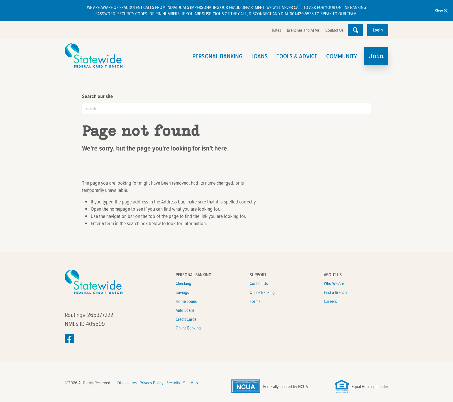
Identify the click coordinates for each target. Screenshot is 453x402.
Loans (259, 55)
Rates (276, 30)
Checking (183, 283)
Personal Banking (217, 55)
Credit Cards (186, 319)
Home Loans (186, 301)
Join (376, 56)
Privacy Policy (152, 382)
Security (173, 382)
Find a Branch (335, 292)
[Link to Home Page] (112, 56)
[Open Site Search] (355, 30)
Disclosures (127, 382)
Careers (330, 301)
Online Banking (188, 328)
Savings (182, 292)
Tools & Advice (297, 55)
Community (341, 55)
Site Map (190, 382)
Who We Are (334, 283)
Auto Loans (185, 310)
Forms (255, 301)
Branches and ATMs (303, 30)
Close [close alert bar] (441, 10)
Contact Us (334, 30)
